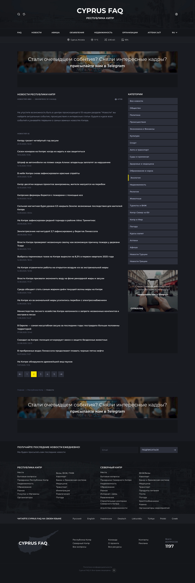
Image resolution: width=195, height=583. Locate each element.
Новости (37, 32)
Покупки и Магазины (28, 494)
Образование (24, 487)
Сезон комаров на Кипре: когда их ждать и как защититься (51, 151)
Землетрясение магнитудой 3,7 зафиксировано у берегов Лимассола (57, 231)
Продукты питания (149, 490)
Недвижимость (103, 32)
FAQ (19, 32)
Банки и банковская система (71, 480)
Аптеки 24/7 (154, 32)
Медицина (61, 483)
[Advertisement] (97, 80)
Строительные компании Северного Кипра (113, 502)
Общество (135, 108)
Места (20, 472)
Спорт (133, 143)
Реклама (143, 543)
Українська (106, 518)
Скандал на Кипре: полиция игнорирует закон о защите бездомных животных (62, 339)
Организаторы (25, 497)
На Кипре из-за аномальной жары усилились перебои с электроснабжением (62, 300)
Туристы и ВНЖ (138, 205)
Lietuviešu (137, 518)
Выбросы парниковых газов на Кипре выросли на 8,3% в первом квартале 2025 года (65, 256)
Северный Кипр (81, 543)
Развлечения (63, 494)
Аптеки (134, 240)
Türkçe (151, 518)
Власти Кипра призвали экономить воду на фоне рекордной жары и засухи (60, 278)
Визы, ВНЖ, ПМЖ (65, 473)
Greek (175, 518)
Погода (134, 226)
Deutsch (122, 518)
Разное (21, 490)
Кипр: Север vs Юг (140, 212)
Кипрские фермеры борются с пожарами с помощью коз (50, 195)
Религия (134, 191)
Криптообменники (149, 501)
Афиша (56, 32)
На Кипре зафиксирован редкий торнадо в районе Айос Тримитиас (56, 220)
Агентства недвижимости (113, 508)
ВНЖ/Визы (144, 473)
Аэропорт (61, 476)
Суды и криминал (139, 156)
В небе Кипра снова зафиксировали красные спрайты (48, 173)
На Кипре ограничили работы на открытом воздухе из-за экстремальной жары (62, 267)
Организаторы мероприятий (154, 508)
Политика (135, 115)
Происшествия (138, 122)
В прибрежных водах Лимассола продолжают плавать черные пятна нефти (60, 350)
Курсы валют (137, 233)
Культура (134, 136)
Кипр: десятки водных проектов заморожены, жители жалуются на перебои (61, 184)
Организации (130, 32)
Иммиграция (63, 490)
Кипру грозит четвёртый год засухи (38, 140)
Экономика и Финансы (142, 129)
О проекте (113, 543)
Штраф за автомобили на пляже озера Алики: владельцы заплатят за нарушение (64, 162)
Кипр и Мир (136, 219)
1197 (169, 546)
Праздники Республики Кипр (33, 480)
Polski (163, 518)
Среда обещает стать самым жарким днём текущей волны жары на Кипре (60, 289)
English (91, 518)
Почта (142, 494)
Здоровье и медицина (142, 164)
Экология (135, 177)
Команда (112, 539)
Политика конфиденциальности (97, 567)
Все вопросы (79, 547)
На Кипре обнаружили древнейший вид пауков (44, 361)
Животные (135, 198)
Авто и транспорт (139, 150)
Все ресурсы (115, 547)
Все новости (136, 101)
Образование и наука (141, 171)
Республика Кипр (82, 539)
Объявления (77, 32)
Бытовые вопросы (26, 476)
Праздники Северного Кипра (115, 480)
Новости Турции (138, 254)
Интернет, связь (108, 494)
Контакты (143, 539)
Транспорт (61, 487)
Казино (143, 504)
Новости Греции (138, 261)
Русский (77, 518)
